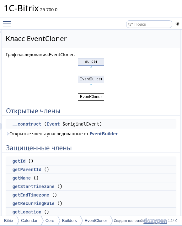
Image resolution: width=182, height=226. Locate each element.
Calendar (29, 220)
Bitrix (8, 220)
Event (131, 124)
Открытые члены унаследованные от (119, 143)
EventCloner (96, 220)
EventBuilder (141, 147)
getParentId (105, 183)
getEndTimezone (109, 209)
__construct (105, 124)
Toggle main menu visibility (8, 21)
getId (97, 175)
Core (50, 220)
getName (100, 192)
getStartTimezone (112, 200)
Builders (69, 220)
